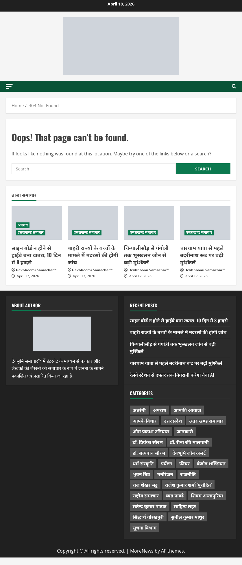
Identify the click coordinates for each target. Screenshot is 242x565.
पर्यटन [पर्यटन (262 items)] (166, 463)
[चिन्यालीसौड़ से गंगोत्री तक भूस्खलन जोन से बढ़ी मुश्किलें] (149, 223)
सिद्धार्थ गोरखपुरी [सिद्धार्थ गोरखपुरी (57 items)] (148, 516)
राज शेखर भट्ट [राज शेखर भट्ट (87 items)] (145, 484)
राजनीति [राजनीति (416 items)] (188, 474)
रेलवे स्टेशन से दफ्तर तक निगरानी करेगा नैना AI (172, 374)
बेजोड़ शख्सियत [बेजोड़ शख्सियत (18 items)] (211, 463)
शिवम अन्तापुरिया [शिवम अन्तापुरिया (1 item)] (207, 495)
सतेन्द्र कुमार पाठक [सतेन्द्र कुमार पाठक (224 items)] (150, 506)
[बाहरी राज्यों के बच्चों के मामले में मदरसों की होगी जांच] (93, 223)
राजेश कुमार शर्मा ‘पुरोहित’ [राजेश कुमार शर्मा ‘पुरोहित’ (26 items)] (188, 484)
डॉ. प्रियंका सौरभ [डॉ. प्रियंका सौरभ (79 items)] (148, 441)
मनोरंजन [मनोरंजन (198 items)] (165, 474)
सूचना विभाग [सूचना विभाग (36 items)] (145, 527)
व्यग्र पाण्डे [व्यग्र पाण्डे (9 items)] (175, 495)
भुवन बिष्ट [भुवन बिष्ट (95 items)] (141, 474)
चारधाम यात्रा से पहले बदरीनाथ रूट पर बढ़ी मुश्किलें (202, 255)
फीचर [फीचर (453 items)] (184, 463)
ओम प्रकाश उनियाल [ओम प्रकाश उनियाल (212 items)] (151, 431)
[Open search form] (234, 86)
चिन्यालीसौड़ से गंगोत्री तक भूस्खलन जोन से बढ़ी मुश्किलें (146, 255)
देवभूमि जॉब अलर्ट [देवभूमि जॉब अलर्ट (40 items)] (189, 452)
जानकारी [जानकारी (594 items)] (185, 431)
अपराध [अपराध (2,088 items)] (159, 409)
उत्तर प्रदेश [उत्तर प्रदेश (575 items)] (173, 420)
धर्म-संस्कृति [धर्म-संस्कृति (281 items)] (143, 463)
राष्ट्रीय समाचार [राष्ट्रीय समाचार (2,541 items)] (146, 495)
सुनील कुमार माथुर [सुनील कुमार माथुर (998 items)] (187, 516)
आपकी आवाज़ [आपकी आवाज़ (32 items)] (187, 409)
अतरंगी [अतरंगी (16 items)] (139, 409)
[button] (9, 86)
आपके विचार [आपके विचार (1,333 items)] (145, 420)
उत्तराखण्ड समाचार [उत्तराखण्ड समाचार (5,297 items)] (206, 420)
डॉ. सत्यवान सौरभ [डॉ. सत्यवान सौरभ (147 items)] (149, 452)
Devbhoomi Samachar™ (36, 269)
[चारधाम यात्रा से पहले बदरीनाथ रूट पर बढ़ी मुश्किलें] (205, 223)
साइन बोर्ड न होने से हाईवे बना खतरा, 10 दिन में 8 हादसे (36, 255)
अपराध (23, 225)
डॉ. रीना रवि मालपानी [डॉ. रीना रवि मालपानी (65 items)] (189, 441)
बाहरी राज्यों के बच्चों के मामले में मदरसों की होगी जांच (93, 255)
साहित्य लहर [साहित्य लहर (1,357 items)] (185, 506)
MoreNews (142, 551)
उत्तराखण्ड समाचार (31, 232)
